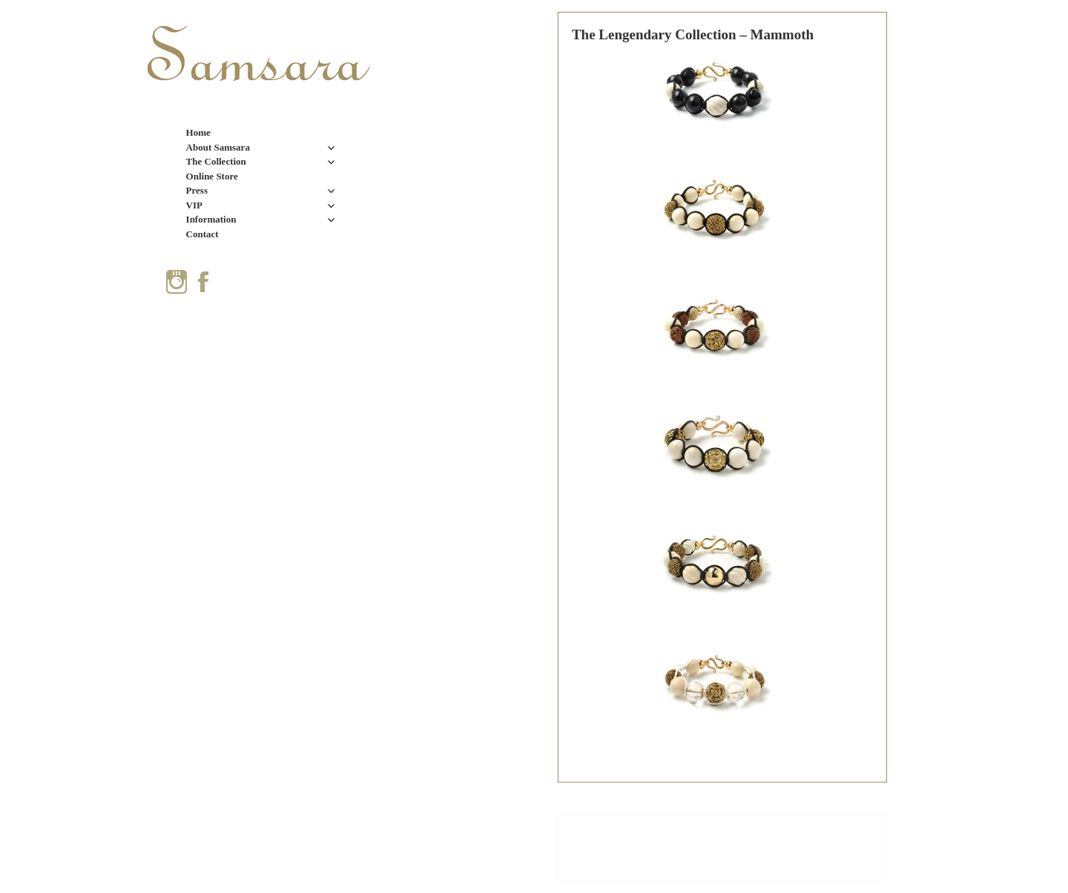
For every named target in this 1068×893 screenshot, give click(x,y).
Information (211, 219)
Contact (202, 234)
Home (198, 132)
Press (197, 190)
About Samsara (218, 147)
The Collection (216, 161)
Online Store (212, 176)
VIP (194, 205)
